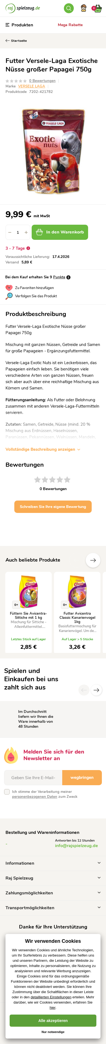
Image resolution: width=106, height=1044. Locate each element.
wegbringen (82, 777)
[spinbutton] (18, 232)
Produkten (19, 25)
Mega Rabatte (70, 25)
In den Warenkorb (60, 232)
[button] (26, 232)
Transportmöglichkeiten (53, 908)
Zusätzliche (93, 560)
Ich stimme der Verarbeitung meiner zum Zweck (44, 794)
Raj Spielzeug (53, 878)
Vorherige (76, 560)
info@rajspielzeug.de (76, 846)
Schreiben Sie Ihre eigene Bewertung (53, 506)
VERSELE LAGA (31, 86)
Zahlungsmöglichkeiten (53, 893)
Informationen (53, 863)
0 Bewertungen (42, 80)
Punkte (59, 277)
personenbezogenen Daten (34, 796)
